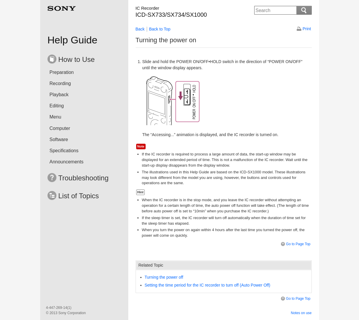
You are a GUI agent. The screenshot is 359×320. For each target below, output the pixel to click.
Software (59, 139)
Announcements (67, 161)
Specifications (64, 150)
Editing (57, 105)
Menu (55, 116)
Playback (59, 94)
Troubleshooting (83, 178)
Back (140, 29)
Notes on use (301, 313)
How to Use (76, 59)
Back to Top (160, 29)
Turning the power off (164, 277)
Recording (60, 83)
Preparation (62, 72)
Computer (60, 128)
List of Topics (78, 196)
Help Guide (72, 39)
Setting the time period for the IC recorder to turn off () (207, 285)
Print (307, 28)
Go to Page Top (295, 244)
